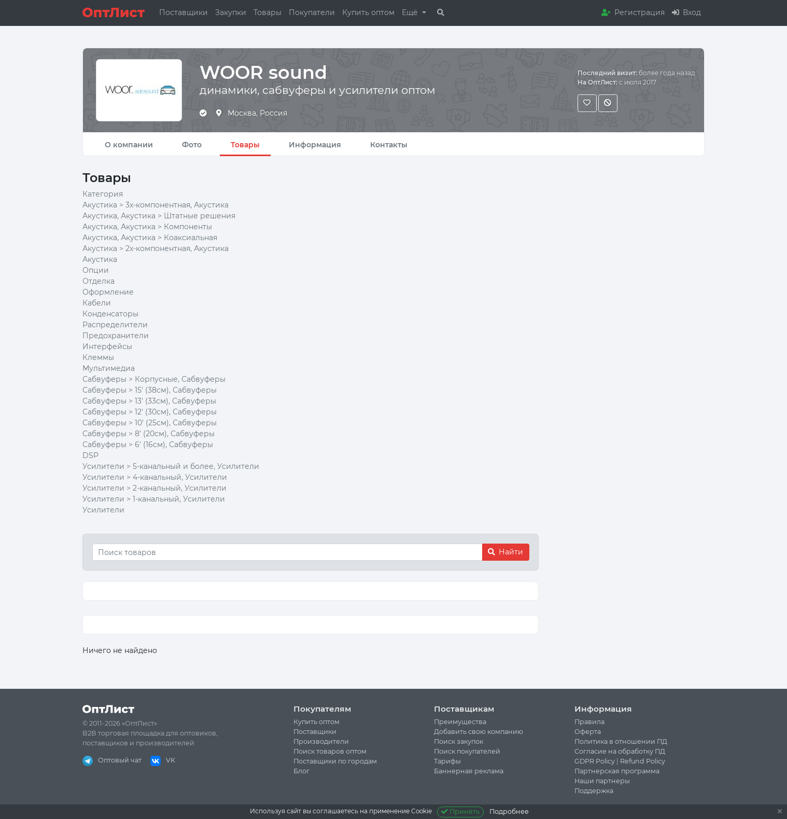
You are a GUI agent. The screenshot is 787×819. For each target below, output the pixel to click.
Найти (505, 552)
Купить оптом (368, 12)
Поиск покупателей (467, 751)
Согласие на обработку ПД (619, 751)
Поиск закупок (458, 741)
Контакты (388, 144)
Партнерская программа (616, 771)
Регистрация (633, 12)
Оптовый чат (112, 760)
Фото (192, 144)
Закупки (230, 12)
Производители (321, 741)
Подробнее (509, 811)
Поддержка (593, 791)
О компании (129, 144)
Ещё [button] (411, 12)
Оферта (587, 731)
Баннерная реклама (468, 771)
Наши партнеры (602, 781)
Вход (686, 12)
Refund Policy (642, 761)
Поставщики (183, 12)
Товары (268, 12)
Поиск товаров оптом (330, 751)
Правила (589, 722)
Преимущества (460, 722)
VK (162, 760)
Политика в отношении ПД (620, 741)
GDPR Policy (594, 761)
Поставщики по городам (335, 761)
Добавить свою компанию (478, 731)
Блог (301, 771)
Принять (460, 811)
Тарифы (447, 761)
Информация (315, 144)
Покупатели (312, 12)
